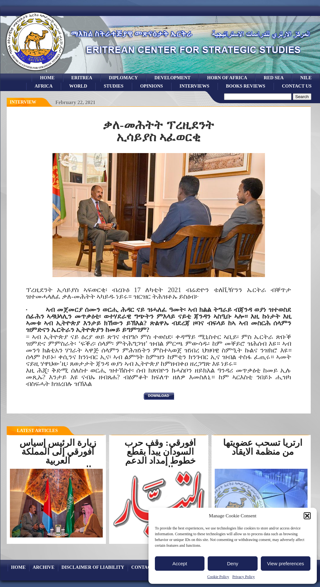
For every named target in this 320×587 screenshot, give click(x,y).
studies (114, 86)
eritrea (81, 77)
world (78, 86)
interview (23, 102)
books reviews (245, 86)
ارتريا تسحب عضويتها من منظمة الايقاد (262, 447)
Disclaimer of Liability (92, 567)
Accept (179, 563)
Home (47, 77)
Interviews (194, 86)
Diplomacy (123, 77)
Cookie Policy (218, 577)
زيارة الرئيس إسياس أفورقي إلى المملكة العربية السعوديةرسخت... (58, 456)
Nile (305, 77)
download (158, 396)
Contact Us (297, 86)
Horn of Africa (227, 77)
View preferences (285, 563)
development (173, 77)
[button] (307, 516)
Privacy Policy (243, 577)
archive (43, 567)
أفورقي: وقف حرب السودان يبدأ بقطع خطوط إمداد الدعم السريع (160, 456)
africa (43, 86)
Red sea (274, 77)
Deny (232, 563)
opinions (151, 86)
